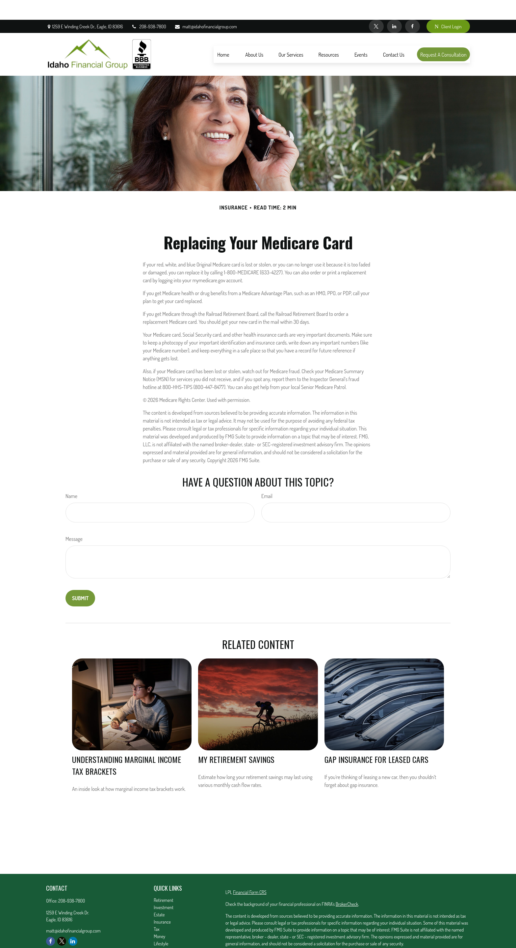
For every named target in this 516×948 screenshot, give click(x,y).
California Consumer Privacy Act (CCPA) (401, 935)
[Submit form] (80, 578)
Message (74, 519)
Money (159, 916)
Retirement (163, 880)
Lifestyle (161, 924)
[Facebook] (412, 6)
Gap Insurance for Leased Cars (376, 739)
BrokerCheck (347, 884)
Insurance (162, 902)
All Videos (162, 938)
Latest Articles (166, 931)
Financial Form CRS (249, 872)
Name (71, 476)
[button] (223, 34)
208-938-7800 (148, 7)
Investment (163, 887)
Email (266, 476)
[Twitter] (376, 6)
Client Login (448, 7)
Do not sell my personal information (357, 942)
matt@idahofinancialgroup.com (205, 7)
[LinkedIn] (394, 6)
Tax (156, 909)
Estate (159, 895)
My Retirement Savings (236, 739)
